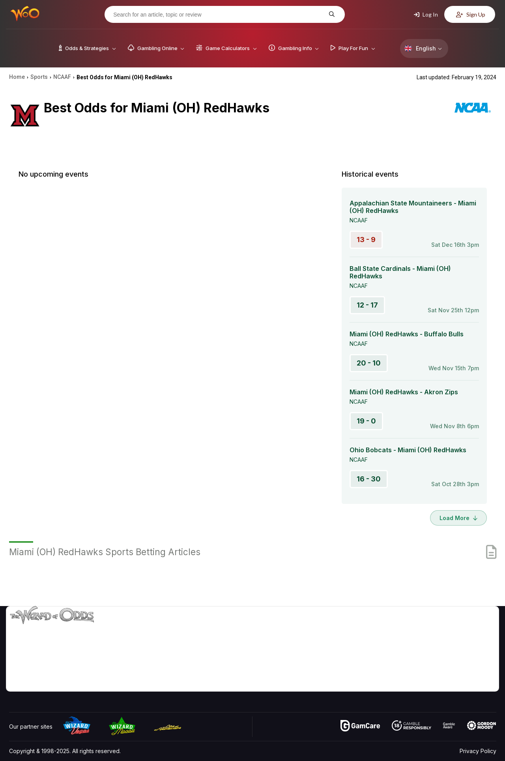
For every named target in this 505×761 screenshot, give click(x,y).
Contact (433, 639)
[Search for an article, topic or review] (218, 14)
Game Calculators (362, 639)
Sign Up (470, 14)
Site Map (477, 650)
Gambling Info (357, 650)
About (430, 628)
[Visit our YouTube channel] (15, 683)
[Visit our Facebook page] (33, 683)
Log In (426, 14)
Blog (471, 639)
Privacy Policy (478, 751)
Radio (430, 673)
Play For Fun (355, 662)
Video (473, 628)
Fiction (474, 662)
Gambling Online (360, 673)
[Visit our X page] (50, 683)
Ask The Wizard (360, 685)
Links (429, 650)
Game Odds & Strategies (371, 628)
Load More (458, 518)
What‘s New (438, 662)
